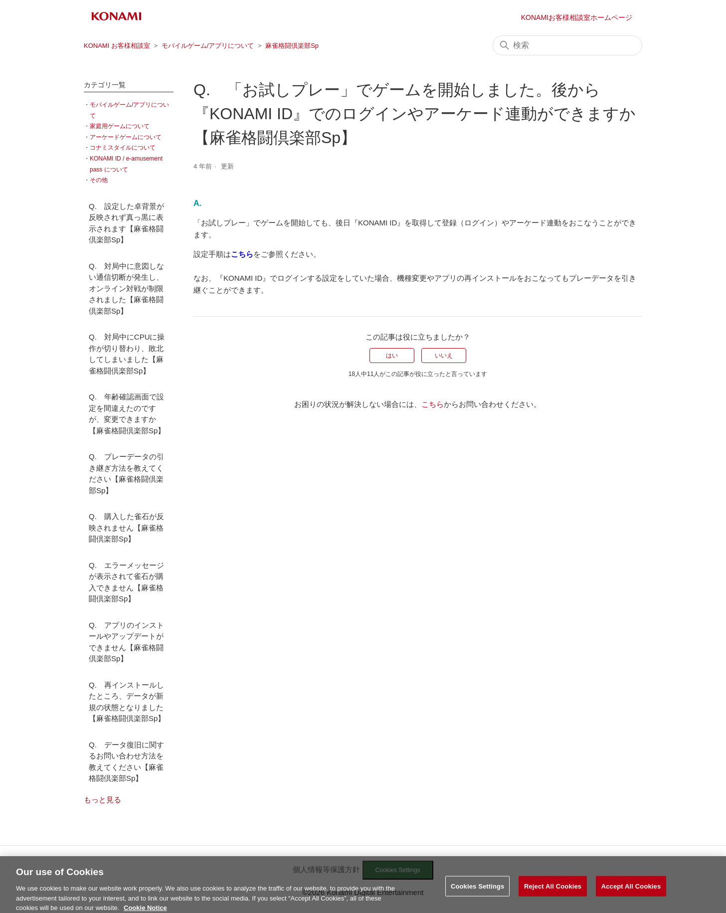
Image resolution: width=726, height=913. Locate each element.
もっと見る (102, 799)
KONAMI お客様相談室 (117, 45)
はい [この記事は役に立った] (392, 355)
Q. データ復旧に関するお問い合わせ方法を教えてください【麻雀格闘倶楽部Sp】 (126, 761)
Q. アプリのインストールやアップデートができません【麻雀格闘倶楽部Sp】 (126, 642)
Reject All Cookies (552, 892)
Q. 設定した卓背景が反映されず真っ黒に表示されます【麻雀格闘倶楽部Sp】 (126, 223)
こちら (432, 404)
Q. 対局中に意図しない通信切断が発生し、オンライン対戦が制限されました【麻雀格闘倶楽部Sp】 (126, 288)
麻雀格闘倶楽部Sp (292, 45)
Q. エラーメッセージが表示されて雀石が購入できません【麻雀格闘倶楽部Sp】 (126, 582)
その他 (99, 180)
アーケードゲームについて (126, 137)
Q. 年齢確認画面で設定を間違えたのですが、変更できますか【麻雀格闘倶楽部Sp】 (127, 413)
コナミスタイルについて (123, 147)
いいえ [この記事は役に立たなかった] (444, 355)
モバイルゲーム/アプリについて (208, 45)
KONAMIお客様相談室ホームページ (576, 17)
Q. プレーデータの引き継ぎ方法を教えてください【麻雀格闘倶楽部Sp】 (126, 473)
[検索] (567, 45)
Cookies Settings (478, 892)
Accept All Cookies (631, 892)
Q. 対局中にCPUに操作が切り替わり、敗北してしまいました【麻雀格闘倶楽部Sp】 (127, 354)
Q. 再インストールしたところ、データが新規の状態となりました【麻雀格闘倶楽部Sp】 (127, 702)
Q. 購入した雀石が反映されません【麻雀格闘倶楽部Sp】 (126, 527)
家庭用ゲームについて (120, 126)
